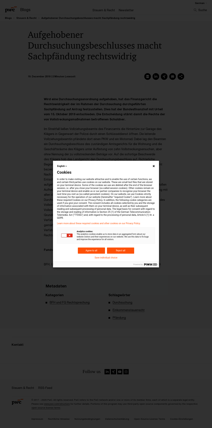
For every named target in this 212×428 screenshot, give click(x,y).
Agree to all (91, 250)
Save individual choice (106, 257)
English (62, 166)
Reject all (120, 250)
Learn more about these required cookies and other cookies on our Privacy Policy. (99, 223)
